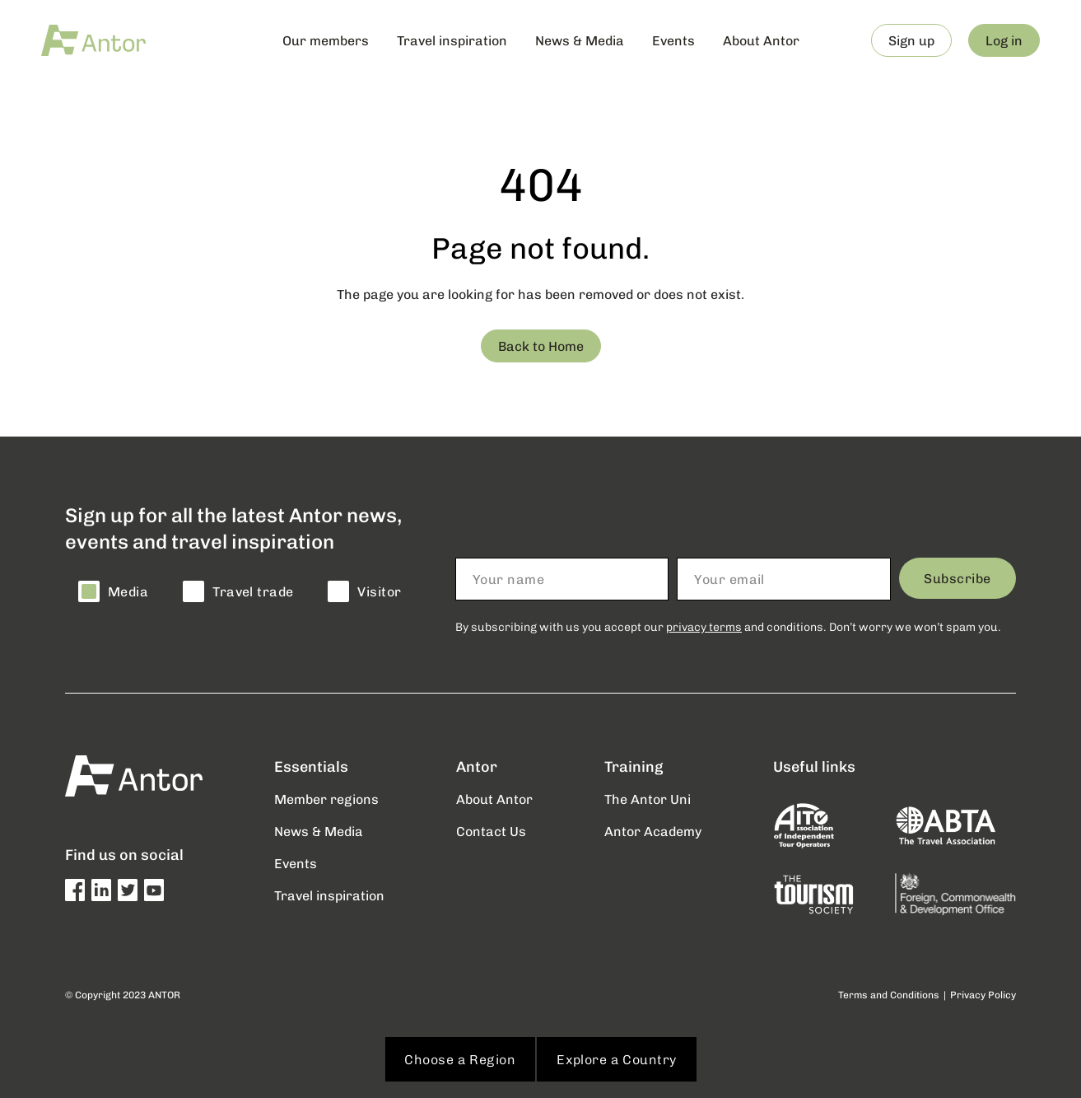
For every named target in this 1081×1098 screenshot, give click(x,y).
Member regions (326, 798)
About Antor (761, 39)
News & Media (579, 39)
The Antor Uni (647, 798)
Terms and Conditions (888, 995)
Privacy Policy (983, 995)
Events (673, 39)
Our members (325, 39)
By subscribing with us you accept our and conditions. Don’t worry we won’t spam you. (728, 626)
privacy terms (704, 626)
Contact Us (491, 830)
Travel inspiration (452, 39)
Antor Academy (652, 830)
